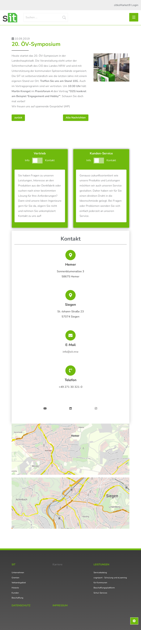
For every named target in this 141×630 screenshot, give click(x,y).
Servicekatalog (100, 572)
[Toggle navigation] (133, 17)
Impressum (60, 605)
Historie (15, 587)
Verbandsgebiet (19, 582)
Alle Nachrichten (76, 117)
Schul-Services (100, 592)
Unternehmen (18, 572)
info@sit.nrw (70, 352)
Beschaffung (17, 597)
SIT (13, 564)
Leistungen (101, 564)
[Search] (45, 17)
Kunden (15, 592)
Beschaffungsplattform (104, 587)
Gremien (15, 577)
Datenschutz (21, 605)
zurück (18, 117)
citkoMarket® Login (126, 5)
